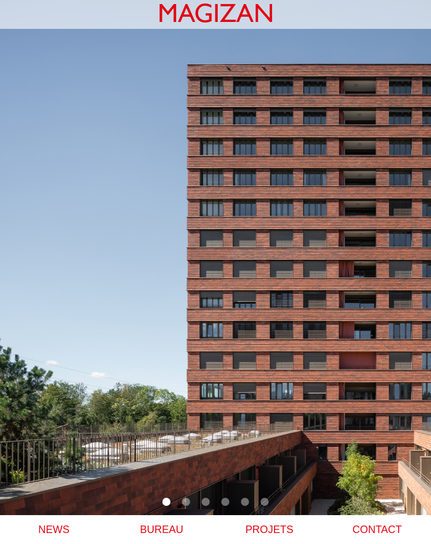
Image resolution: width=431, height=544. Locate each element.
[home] (216, 14)
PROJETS (269, 529)
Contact (377, 529)
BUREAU (161, 529)
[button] (166, 502)
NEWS (53, 529)
